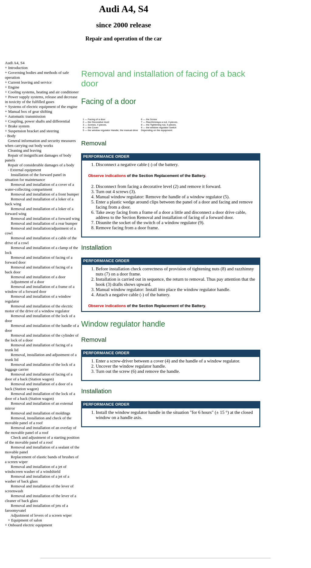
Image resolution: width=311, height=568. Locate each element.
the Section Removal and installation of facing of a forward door (174, 217)
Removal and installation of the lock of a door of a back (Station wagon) (40, 396)
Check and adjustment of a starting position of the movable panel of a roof (42, 440)
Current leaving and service (30, 82)
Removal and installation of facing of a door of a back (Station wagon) (38, 376)
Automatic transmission (27, 116)
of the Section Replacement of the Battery (166, 175)
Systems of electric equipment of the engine (42, 106)
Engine (13, 87)
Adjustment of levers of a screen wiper (41, 515)
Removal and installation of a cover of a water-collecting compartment (39, 187)
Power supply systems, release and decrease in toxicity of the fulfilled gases (41, 99)
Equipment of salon (26, 520)
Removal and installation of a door (38, 277)
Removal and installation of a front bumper (45, 194)
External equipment (25, 170)
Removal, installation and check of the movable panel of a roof (38, 420)
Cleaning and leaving (24, 150)
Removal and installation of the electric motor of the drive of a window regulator (39, 308)
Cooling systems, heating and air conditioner (43, 92)
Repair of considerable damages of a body (41, 165)
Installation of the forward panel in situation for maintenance (35, 177)
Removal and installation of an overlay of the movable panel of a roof (40, 430)
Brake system (18, 126)
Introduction (18, 67)
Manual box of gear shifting (30, 111)
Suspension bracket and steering (33, 131)
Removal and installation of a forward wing (45, 218)
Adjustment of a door (27, 281)
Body (11, 135)
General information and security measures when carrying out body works (40, 143)
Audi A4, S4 (15, 63)
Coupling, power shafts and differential (39, 121)
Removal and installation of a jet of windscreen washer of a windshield (36, 469)
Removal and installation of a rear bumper (44, 223)
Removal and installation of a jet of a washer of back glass (37, 478)
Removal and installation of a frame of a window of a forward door (39, 289)
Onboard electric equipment (30, 525)
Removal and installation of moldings (40, 413)
